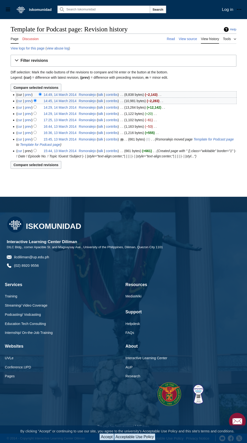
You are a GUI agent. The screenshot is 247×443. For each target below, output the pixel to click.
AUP (129, 367)
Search (158, 9)
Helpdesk (132, 324)
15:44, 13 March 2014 (60, 151)
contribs (112, 95)
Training (11, 296)
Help (233, 29)
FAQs (129, 333)
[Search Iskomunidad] (103, 9)
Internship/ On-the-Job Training (29, 333)
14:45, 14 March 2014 (60, 101)
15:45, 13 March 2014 (60, 139)
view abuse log (58, 48)
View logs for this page (28, 48)
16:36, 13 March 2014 (60, 133)
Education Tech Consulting (25, 324)
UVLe (9, 358)
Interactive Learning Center (146, 358)
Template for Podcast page (213, 139)
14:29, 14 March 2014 (60, 107)
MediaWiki (133, 296)
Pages (10, 376)
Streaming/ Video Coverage (26, 305)
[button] (123, 60)
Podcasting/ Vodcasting (23, 314)
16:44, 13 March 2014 (60, 126)
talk (100, 95)
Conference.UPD (18, 367)
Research (132, 376)
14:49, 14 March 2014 (60, 95)
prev (28, 95)
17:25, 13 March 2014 (60, 120)
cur (19, 101)
